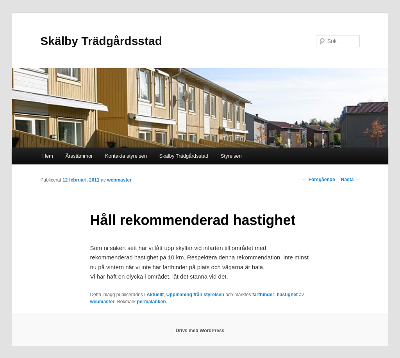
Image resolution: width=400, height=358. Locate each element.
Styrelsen (231, 156)
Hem (47, 156)
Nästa (350, 179)
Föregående (318, 179)
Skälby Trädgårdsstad (101, 40)
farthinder (263, 294)
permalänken (151, 301)
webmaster (119, 180)
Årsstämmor (79, 156)
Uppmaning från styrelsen (195, 294)
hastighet (287, 294)
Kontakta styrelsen (126, 156)
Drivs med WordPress (200, 330)
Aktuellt (155, 294)
